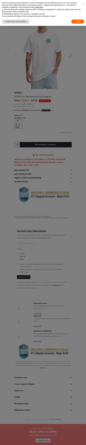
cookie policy (38, 7)
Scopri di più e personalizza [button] (15, 21)
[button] (83, 3)
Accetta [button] (78, 21)
